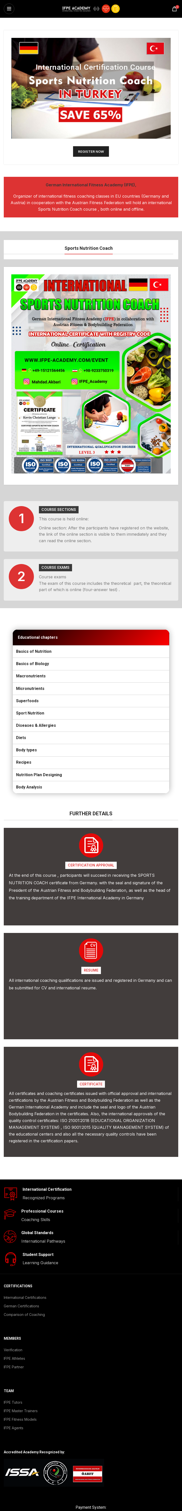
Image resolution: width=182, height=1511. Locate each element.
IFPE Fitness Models (20, 1402)
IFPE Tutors (13, 1385)
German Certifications (21, 1289)
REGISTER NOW (91, 151)
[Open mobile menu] (9, 9)
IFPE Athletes (14, 1341)
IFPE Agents (13, 1410)
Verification (13, 1332)
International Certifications (25, 1280)
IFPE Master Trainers (21, 1393)
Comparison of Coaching (24, 1297)
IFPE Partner (14, 1349)
